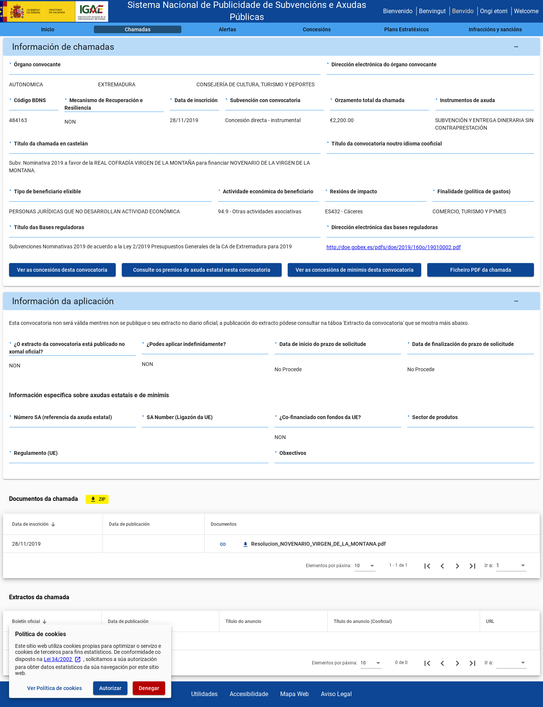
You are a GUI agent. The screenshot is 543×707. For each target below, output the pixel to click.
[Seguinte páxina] (457, 565)
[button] (271, 47)
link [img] (222, 544)
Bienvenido (398, 11)
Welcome (526, 11)
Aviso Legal (336, 694)
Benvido (463, 11)
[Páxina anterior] (442, 565)
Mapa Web (294, 694)
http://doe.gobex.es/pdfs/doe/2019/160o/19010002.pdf (394, 247)
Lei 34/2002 (62, 659)
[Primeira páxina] (427, 565)
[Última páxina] (472, 565)
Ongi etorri (494, 11)
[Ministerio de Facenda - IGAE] (57, 11)
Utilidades (204, 694)
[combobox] (365, 565)
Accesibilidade (249, 694)
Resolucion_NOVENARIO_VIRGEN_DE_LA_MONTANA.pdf (314, 544)
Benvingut (432, 11)
